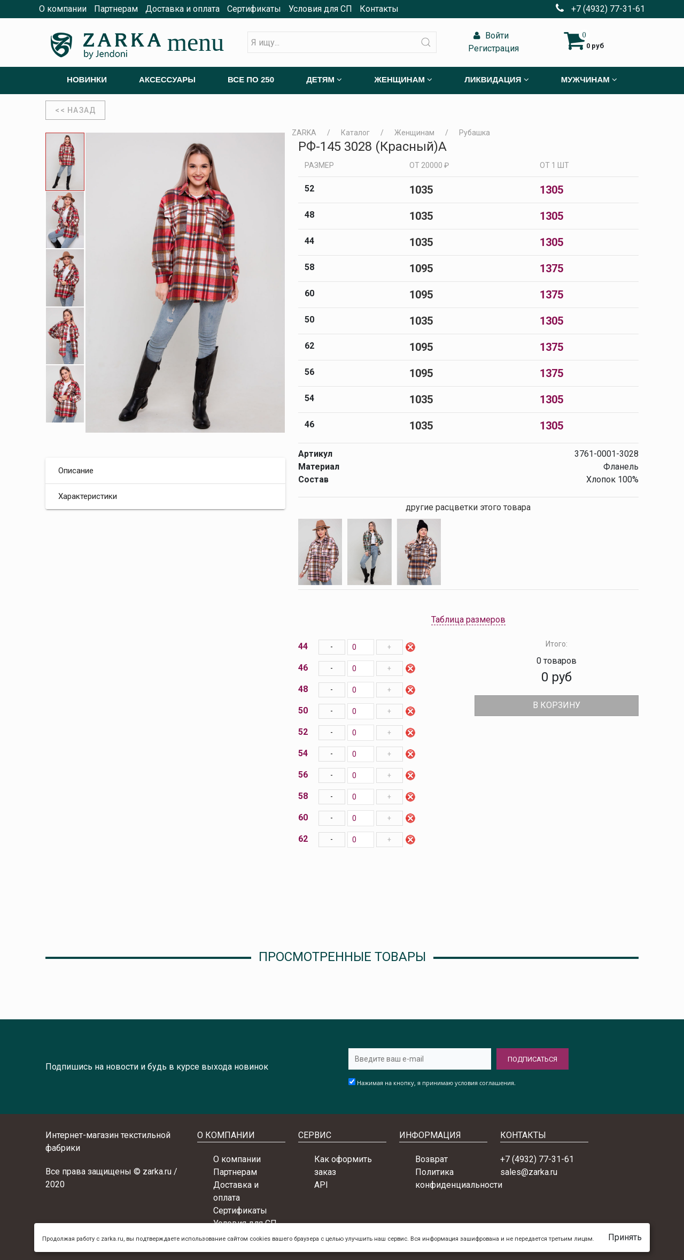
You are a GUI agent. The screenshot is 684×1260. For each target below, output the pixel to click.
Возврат (431, 1159)
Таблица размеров (468, 619)
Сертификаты (254, 9)
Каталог (355, 132)
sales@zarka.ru (528, 1172)
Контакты (379, 9)
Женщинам (414, 132)
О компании (63, 9)
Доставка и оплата (182, 9)
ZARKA (304, 132)
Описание (76, 470)
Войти (490, 35)
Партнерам (116, 9)
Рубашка (474, 132)
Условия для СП (320, 9)
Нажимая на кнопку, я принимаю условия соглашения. (436, 1083)
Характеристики (87, 496)
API (321, 1185)
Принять (625, 1237)
